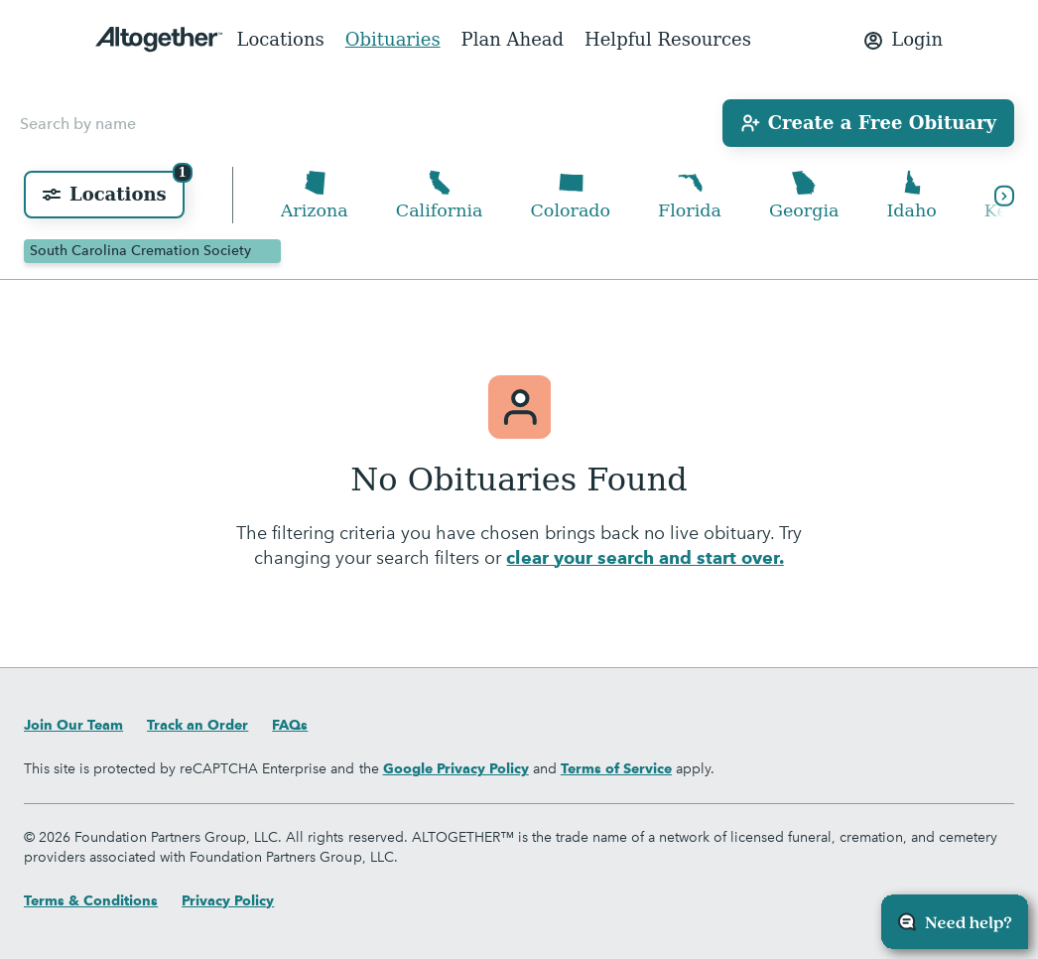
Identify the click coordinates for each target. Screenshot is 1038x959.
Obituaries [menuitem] (393, 39)
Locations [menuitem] (280, 39)
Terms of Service (616, 768)
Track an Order (197, 725)
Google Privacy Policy (456, 768)
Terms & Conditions (91, 900)
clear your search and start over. (644, 558)
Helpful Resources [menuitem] (667, 39)
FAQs (290, 725)
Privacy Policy (228, 900)
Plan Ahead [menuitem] (513, 39)
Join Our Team (73, 725)
